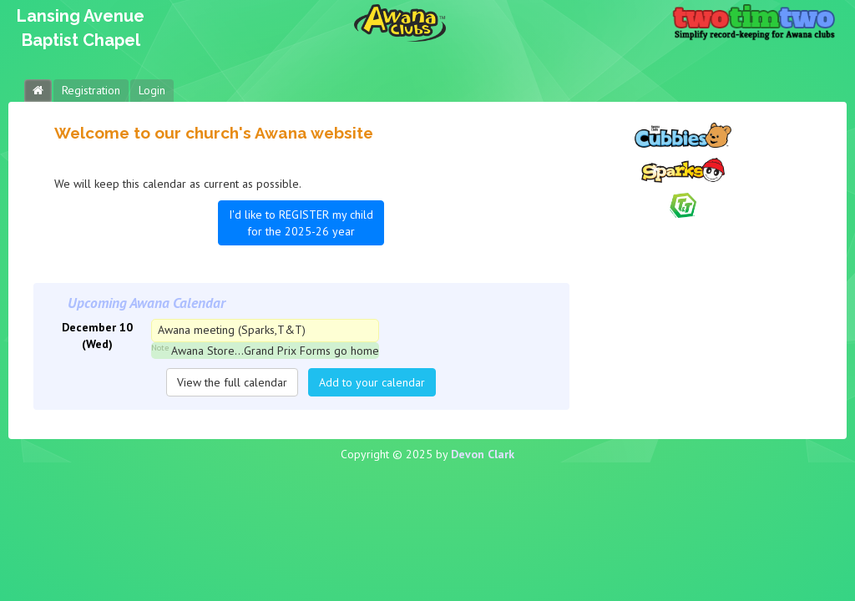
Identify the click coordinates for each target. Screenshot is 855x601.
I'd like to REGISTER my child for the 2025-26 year (301, 223)
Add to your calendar (372, 382)
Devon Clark (482, 454)
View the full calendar (232, 382)
